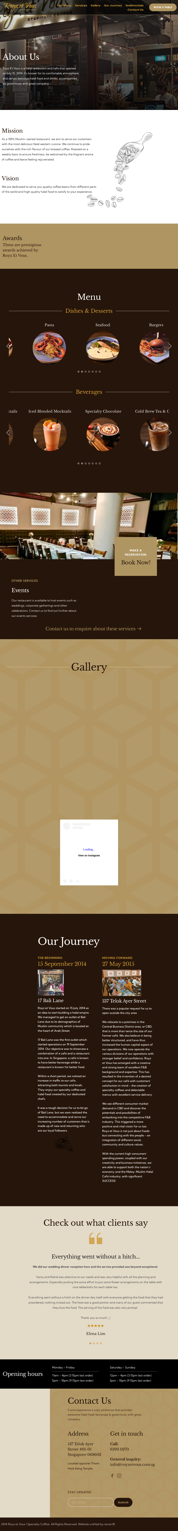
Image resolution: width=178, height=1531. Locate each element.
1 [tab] (78, 372)
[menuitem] (64, 5)
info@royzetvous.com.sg (132, 1464)
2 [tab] (82, 372)
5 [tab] (93, 372)
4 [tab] (89, 372)
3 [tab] (85, 372)
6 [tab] (96, 372)
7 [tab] (100, 372)
